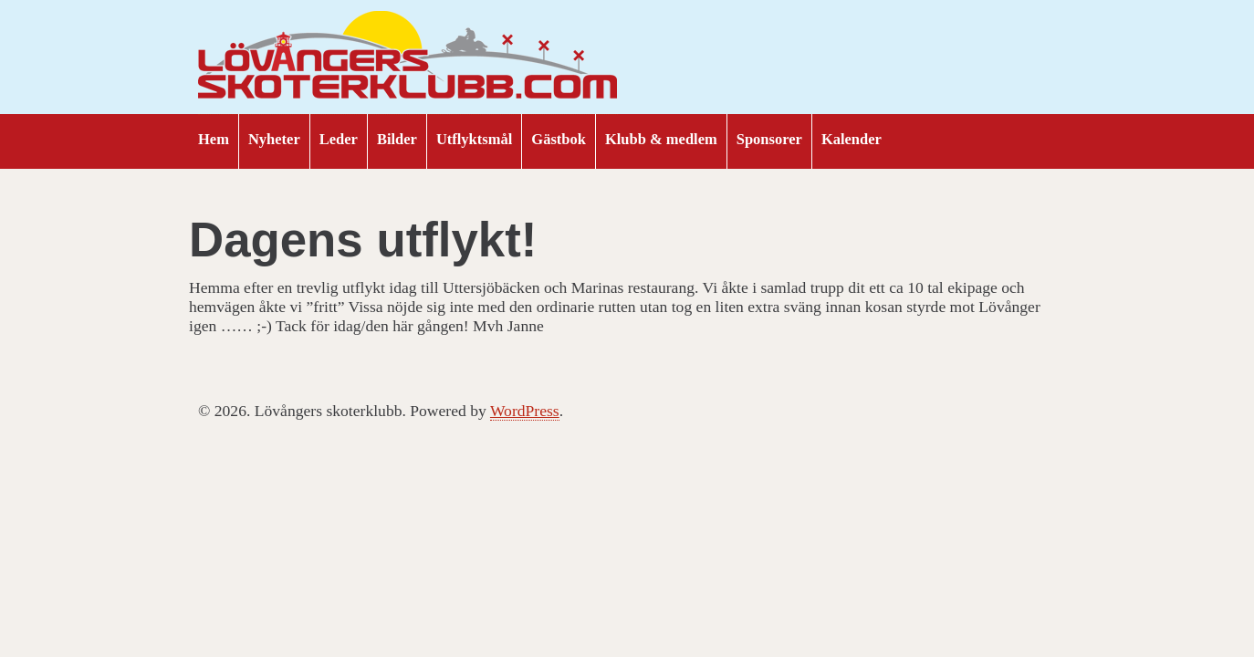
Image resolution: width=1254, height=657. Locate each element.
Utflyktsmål (474, 139)
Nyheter (274, 139)
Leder (338, 139)
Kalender (851, 139)
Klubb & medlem (661, 139)
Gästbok (558, 139)
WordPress (524, 411)
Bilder (397, 139)
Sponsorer (769, 139)
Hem (213, 139)
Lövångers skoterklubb (408, 57)
